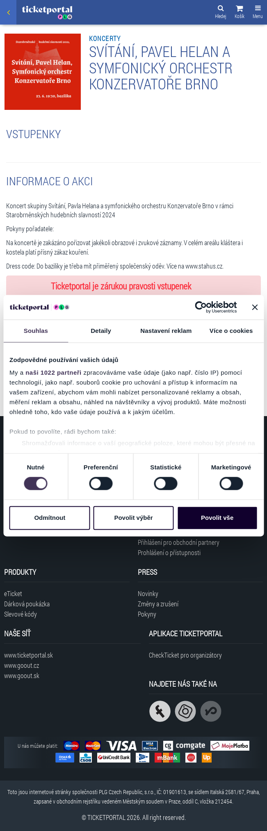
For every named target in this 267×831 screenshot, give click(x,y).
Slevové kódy (20, 614)
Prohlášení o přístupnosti (169, 552)
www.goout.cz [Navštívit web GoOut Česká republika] (21, 665)
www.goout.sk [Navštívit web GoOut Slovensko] (21, 675)
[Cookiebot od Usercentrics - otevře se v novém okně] (201, 307)
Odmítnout (49, 517)
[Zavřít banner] (255, 307)
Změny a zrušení (158, 603)
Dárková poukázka (27, 603)
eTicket (13, 593)
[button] (239, 13)
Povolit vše (217, 517)
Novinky (148, 593)
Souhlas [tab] (36, 330)
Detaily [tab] (101, 330)
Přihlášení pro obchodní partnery (178, 542)
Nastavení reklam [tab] (166, 330)
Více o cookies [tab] (231, 330)
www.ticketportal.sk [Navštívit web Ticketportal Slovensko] (28, 655)
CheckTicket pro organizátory (185, 655)
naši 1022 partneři (53, 372)
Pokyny (147, 614)
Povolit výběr (133, 517)
